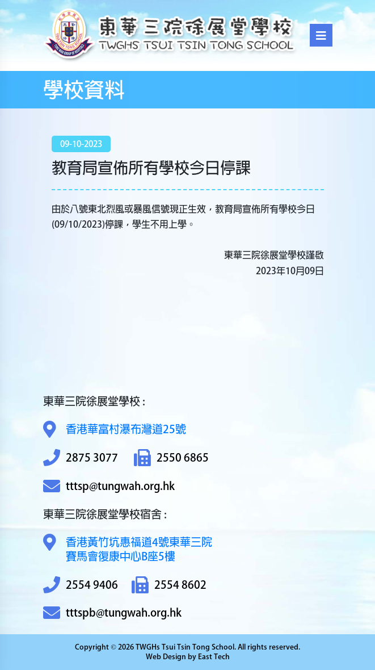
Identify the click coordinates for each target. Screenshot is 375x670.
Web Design (166, 656)
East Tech (214, 656)
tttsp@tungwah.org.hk (109, 486)
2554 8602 (169, 585)
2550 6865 (171, 458)
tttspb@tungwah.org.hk (112, 613)
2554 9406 (80, 585)
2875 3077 (80, 458)
